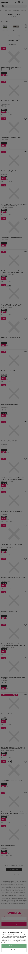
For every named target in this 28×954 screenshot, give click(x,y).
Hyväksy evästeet (14, 946)
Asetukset (14, 950)
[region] (14, 941)
